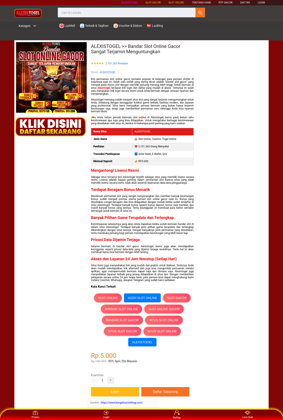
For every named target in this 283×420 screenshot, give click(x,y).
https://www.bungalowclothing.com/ (122, 402)
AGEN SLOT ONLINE (142, 298)
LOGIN (261, 2)
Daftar (177, 415)
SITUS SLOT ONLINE (164, 320)
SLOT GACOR (177, 298)
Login (106, 415)
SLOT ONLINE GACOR (164, 309)
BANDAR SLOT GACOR (122, 320)
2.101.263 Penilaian (117, 63)
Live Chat (247, 415)
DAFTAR (245, 2)
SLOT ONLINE (176, 2)
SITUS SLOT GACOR (122, 331)
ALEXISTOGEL (130, 2)
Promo (35, 415)
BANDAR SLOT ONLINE (121, 309)
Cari (200, 12)
